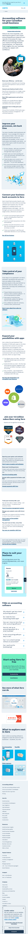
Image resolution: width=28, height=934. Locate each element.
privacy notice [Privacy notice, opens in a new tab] (12, 919)
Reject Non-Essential (14, 927)
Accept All (14, 931)
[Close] (23, 908)
